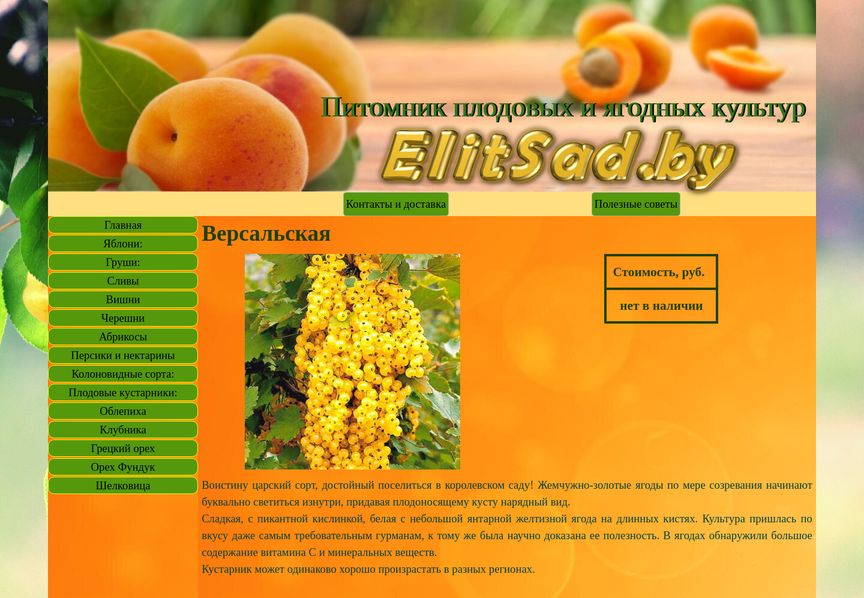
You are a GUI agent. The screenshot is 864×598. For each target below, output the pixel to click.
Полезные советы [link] (636, 204)
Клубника (123, 429)
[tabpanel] (661, 289)
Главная (123, 225)
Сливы (123, 280)
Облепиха (123, 411)
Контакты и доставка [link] (396, 204)
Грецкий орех (123, 448)
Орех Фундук (123, 467)
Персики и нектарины (123, 355)
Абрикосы (123, 336)
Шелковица (123, 485)
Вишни (123, 299)
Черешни (123, 318)
